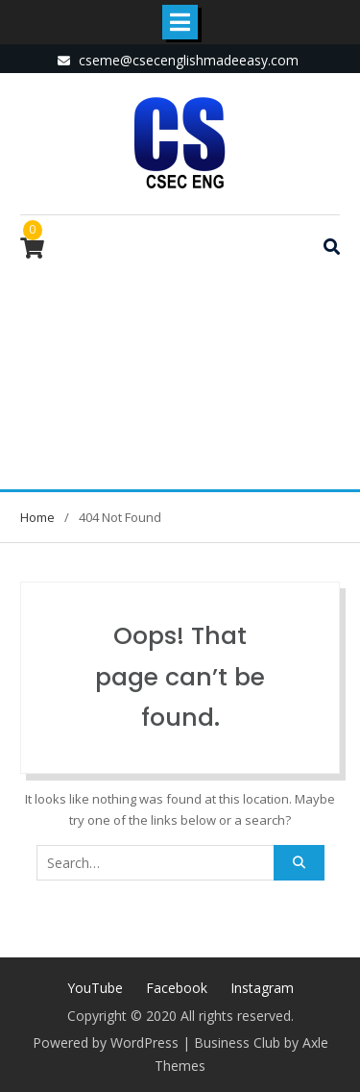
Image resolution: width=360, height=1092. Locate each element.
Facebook (176, 988)
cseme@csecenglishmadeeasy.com (189, 60)
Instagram (262, 988)
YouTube (95, 988)
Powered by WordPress (106, 1042)
